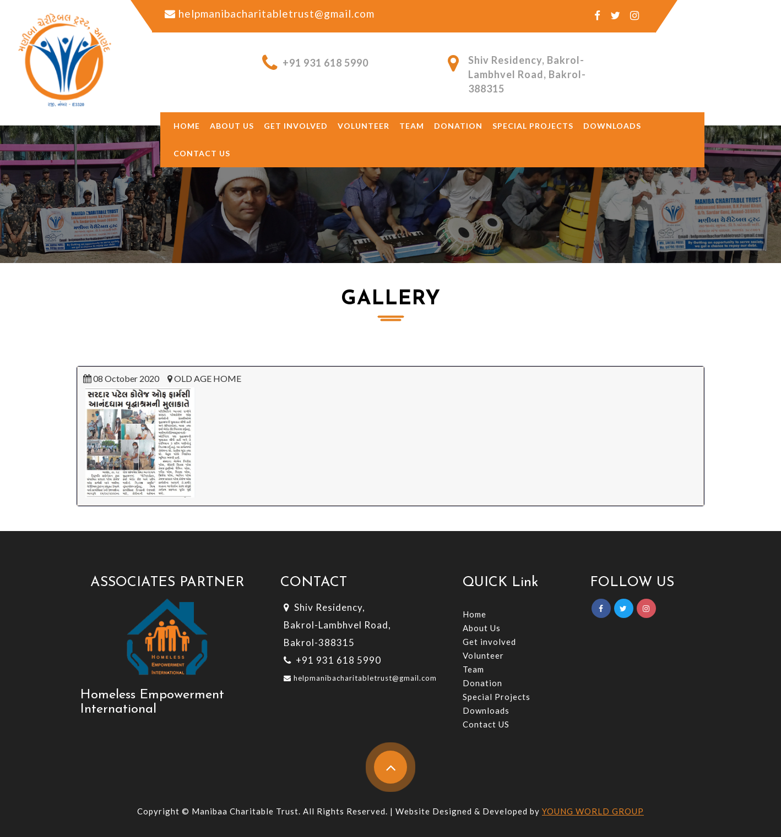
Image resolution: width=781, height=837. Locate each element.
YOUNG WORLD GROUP (593, 811)
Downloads (612, 125)
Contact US (486, 724)
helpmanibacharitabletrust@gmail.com (364, 678)
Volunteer (363, 125)
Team (411, 125)
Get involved (296, 125)
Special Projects (532, 125)
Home (186, 125)
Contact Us (201, 153)
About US (232, 125)
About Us (482, 628)
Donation (458, 125)
